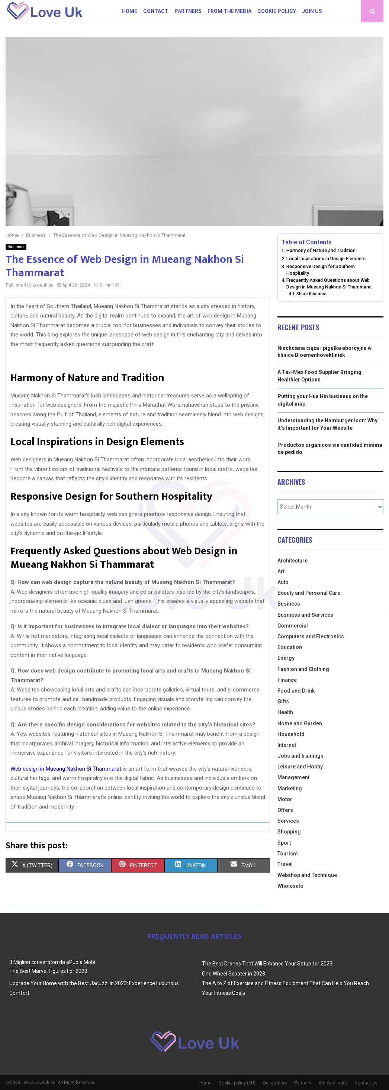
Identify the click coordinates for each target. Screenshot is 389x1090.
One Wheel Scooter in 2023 (233, 974)
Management (293, 777)
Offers (285, 810)
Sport (284, 843)
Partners (188, 11)
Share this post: (312, 293)
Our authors (275, 1083)
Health (285, 712)
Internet (286, 745)
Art (280, 571)
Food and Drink (296, 691)
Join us (312, 11)
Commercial (292, 626)
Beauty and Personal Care (308, 593)
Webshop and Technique (307, 875)
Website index (333, 1083)
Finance (287, 680)
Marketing (289, 788)
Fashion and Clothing (303, 669)
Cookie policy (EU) (237, 1083)
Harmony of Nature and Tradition (321, 250)
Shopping (289, 832)
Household (291, 734)
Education (289, 647)
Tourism (287, 854)
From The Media (229, 11)
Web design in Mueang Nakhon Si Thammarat (65, 768)
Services (288, 821)
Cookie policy (276, 11)
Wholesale (290, 886)
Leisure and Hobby (300, 767)
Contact (155, 11)
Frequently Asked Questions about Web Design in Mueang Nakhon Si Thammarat (329, 283)
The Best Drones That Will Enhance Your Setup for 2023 (267, 964)
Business (16, 247)
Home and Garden (299, 723)
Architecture (292, 561)
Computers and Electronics (310, 636)
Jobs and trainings (300, 756)
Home (129, 11)
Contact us (366, 1083)
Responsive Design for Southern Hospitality (320, 270)
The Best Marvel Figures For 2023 (48, 971)
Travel (285, 864)
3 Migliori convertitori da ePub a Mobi (52, 962)
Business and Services (305, 615)
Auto (283, 582)
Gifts (283, 701)
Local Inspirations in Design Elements (326, 258)
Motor (284, 799)
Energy (286, 658)
